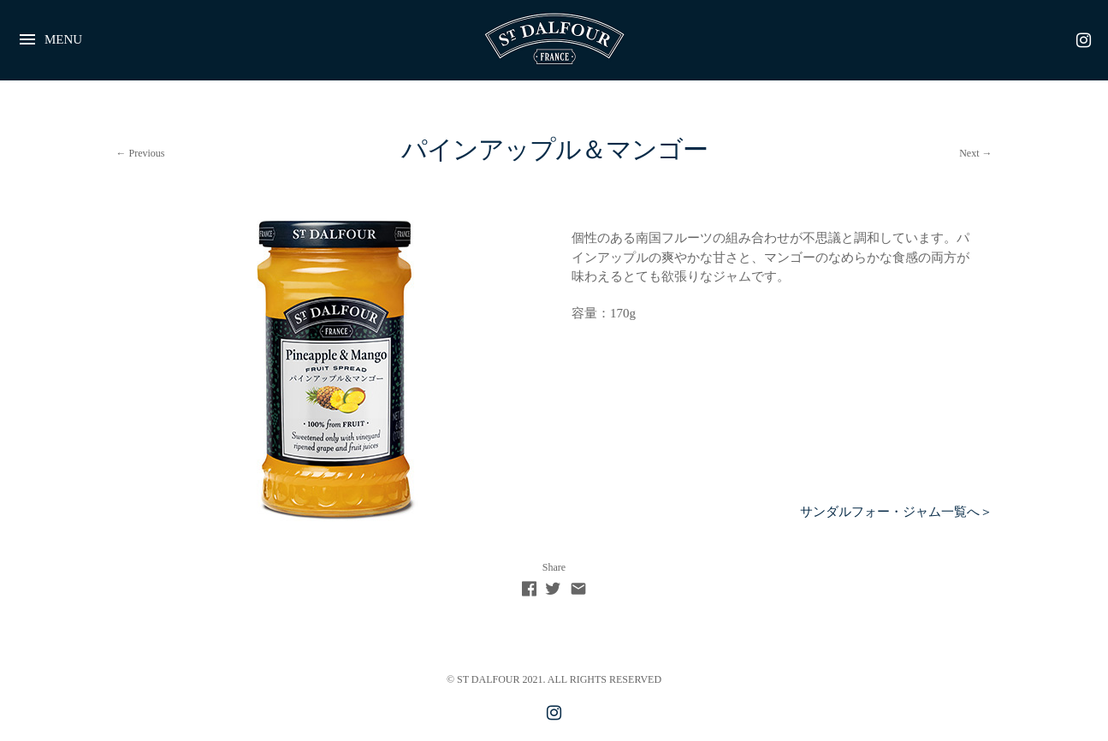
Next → (975, 153)
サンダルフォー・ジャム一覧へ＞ (896, 512)
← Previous (140, 153)
